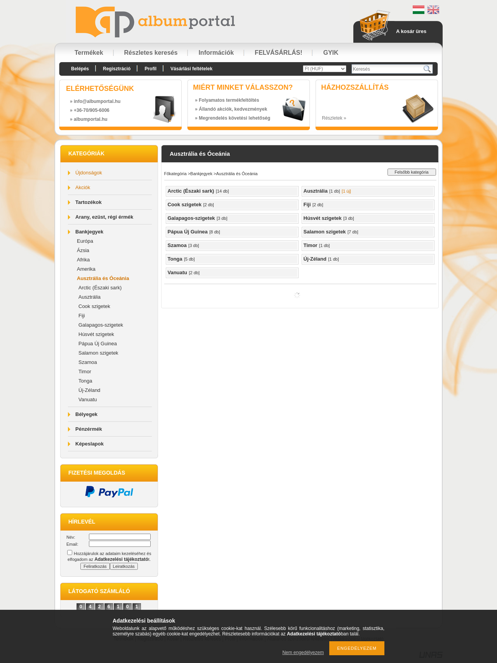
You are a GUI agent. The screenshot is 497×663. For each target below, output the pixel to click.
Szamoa (87, 362)
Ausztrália (89, 297)
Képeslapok (89, 444)
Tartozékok (88, 202)
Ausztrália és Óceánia (103, 278)
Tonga (85, 381)
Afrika (83, 260)
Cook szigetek (94, 306)
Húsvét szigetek (96, 334)
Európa (85, 241)
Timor (84, 371)
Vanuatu (87, 399)
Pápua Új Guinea (97, 343)
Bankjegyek (89, 232)
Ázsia (83, 250)
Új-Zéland (89, 390)
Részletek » (334, 118)
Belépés (80, 68)
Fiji (81, 315)
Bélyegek (86, 414)
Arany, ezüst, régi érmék (104, 217)
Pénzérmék (88, 429)
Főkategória (175, 173)
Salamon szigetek (98, 353)
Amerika (86, 269)
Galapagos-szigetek (100, 325)
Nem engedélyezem (303, 652)
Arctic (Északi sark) (100, 288)
